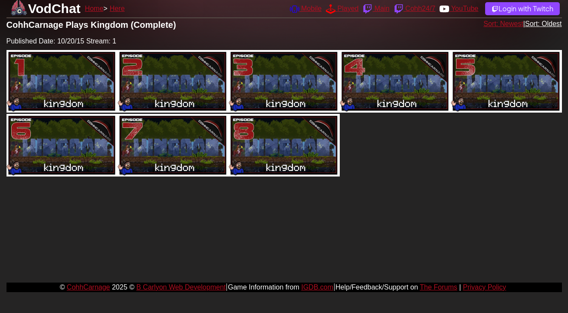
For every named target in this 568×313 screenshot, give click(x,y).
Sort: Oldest (543, 23)
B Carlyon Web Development (181, 287)
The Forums (438, 287)
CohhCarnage (88, 287)
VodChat (54, 8)
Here (117, 8)
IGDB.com (317, 287)
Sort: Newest (503, 23)
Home (94, 8)
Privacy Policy (484, 287)
